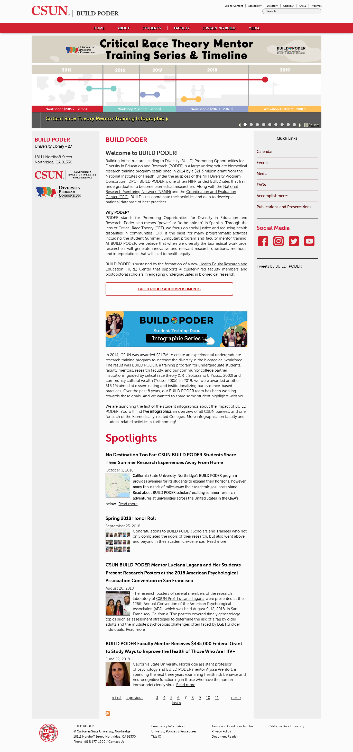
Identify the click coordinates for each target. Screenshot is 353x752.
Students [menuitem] (152, 28)
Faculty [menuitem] (181, 28)
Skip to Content (234, 5)
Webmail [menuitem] (316, 5)
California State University (286, 726)
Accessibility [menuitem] (255, 5)
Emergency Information (167, 726)
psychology (147, 669)
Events (262, 162)
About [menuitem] (123, 28)
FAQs (261, 184)
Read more (127, 504)
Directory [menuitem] (272, 5)
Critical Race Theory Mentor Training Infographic (104, 118)
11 (217, 698)
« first (117, 698)
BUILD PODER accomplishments (169, 289)
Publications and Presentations (284, 207)
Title (156, 736)
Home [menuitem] (99, 28)
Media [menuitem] (253, 28)
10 (208, 698)
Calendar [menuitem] (288, 5)
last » (176, 703)
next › (236, 698)
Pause (313, 125)
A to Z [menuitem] (302, 5)
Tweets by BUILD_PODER (279, 266)
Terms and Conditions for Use (232, 726)
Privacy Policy (221, 731)
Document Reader (225, 736)
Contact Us (116, 742)
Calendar (265, 151)
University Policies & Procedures (173, 731)
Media (262, 173)
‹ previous (134, 698)
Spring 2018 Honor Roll (131, 518)
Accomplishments (273, 196)
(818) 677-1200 (95, 742)
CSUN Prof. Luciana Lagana (180, 599)
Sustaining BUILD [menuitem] (218, 28)
